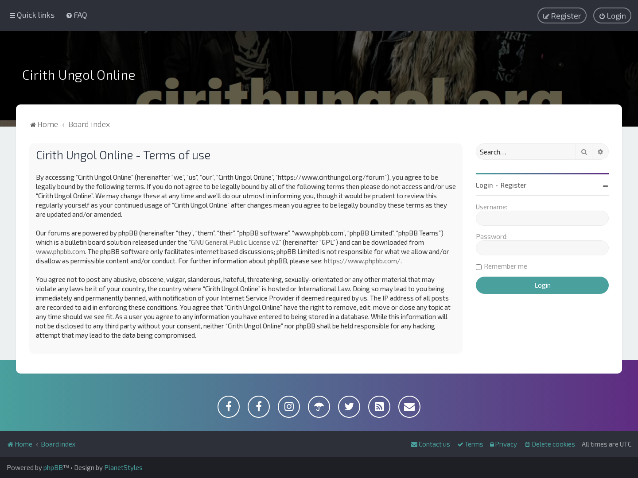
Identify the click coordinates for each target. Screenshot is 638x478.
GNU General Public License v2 (235, 242)
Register (513, 185)
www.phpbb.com (60, 251)
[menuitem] (76, 15)
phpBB (53, 467)
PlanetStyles (123, 467)
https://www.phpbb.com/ (362, 261)
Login (484, 185)
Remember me (505, 266)
